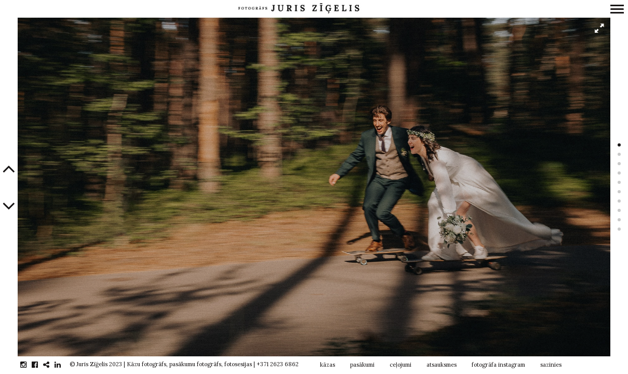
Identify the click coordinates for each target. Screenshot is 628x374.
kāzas (327, 364)
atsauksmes (441, 364)
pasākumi (362, 364)
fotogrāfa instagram (498, 364)
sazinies (551, 364)
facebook (40, 364)
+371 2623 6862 (278, 364)
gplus (51, 364)
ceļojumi (400, 364)
